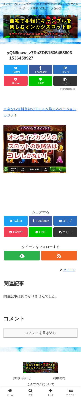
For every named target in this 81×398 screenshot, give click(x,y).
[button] (65, 81)
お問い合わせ (22, 378)
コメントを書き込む (40, 333)
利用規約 (59, 378)
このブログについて (40, 384)
